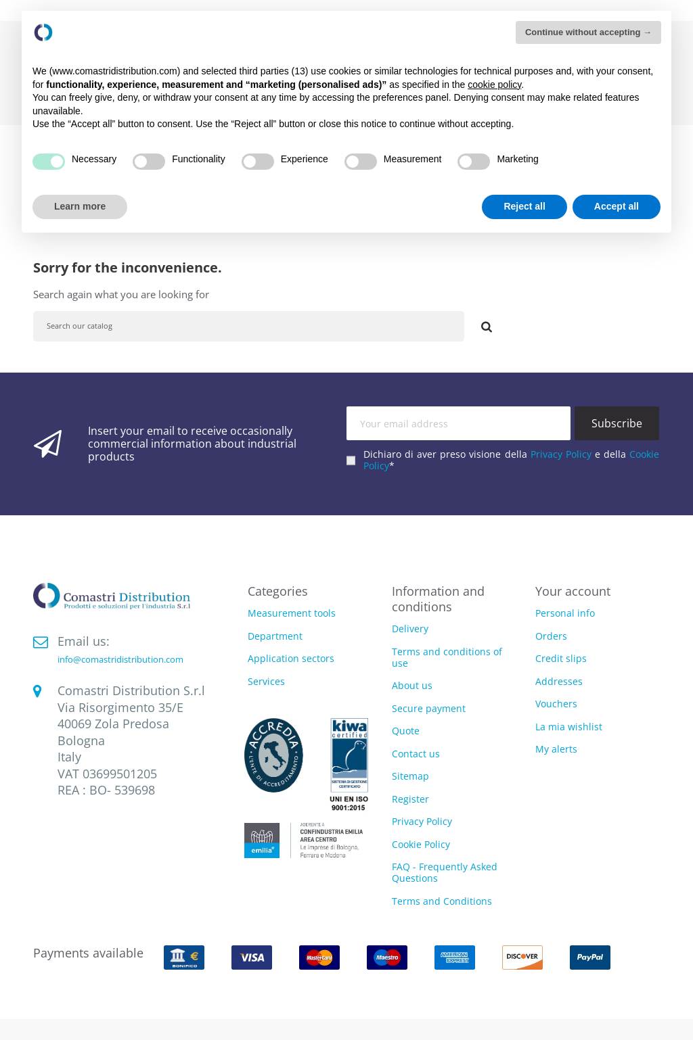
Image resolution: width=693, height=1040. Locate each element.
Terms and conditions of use (447, 657)
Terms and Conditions (442, 901)
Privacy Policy (561, 454)
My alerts (556, 748)
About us (412, 685)
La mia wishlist (568, 726)
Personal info (565, 613)
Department (275, 636)
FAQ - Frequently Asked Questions (444, 872)
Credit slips (561, 658)
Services (266, 682)
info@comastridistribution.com (120, 659)
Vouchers (556, 703)
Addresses (559, 681)
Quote (406, 730)
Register (410, 799)
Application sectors (291, 659)
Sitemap (410, 776)
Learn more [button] (80, 206)
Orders (551, 636)
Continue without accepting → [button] (588, 32)
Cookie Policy (421, 844)
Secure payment (429, 708)
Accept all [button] (616, 206)
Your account (572, 591)
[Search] (248, 326)
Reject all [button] (524, 206)
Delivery (410, 628)
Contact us (416, 753)
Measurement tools (292, 613)
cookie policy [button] (494, 84)
